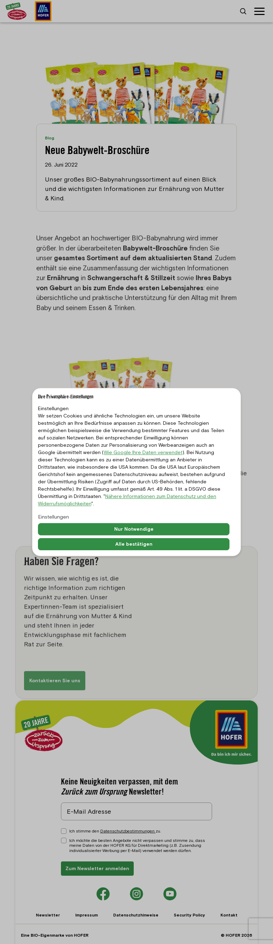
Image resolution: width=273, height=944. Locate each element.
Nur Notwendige (134, 529)
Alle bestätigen (134, 544)
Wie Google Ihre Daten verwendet (143, 452)
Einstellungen (53, 517)
